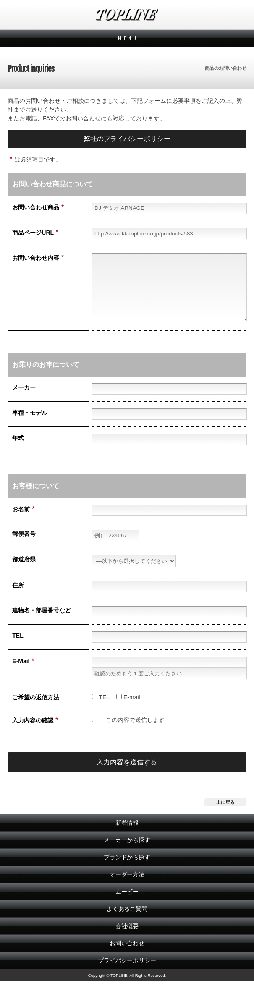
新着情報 (127, 835)
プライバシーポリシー (127, 973)
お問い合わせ (127, 955)
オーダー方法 (127, 887)
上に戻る (225, 814)
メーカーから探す (127, 852)
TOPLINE (127, 14)
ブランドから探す (127, 869)
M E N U (127, 38)
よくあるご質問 (127, 921)
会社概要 (127, 938)
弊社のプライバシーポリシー (127, 138)
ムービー (127, 904)
